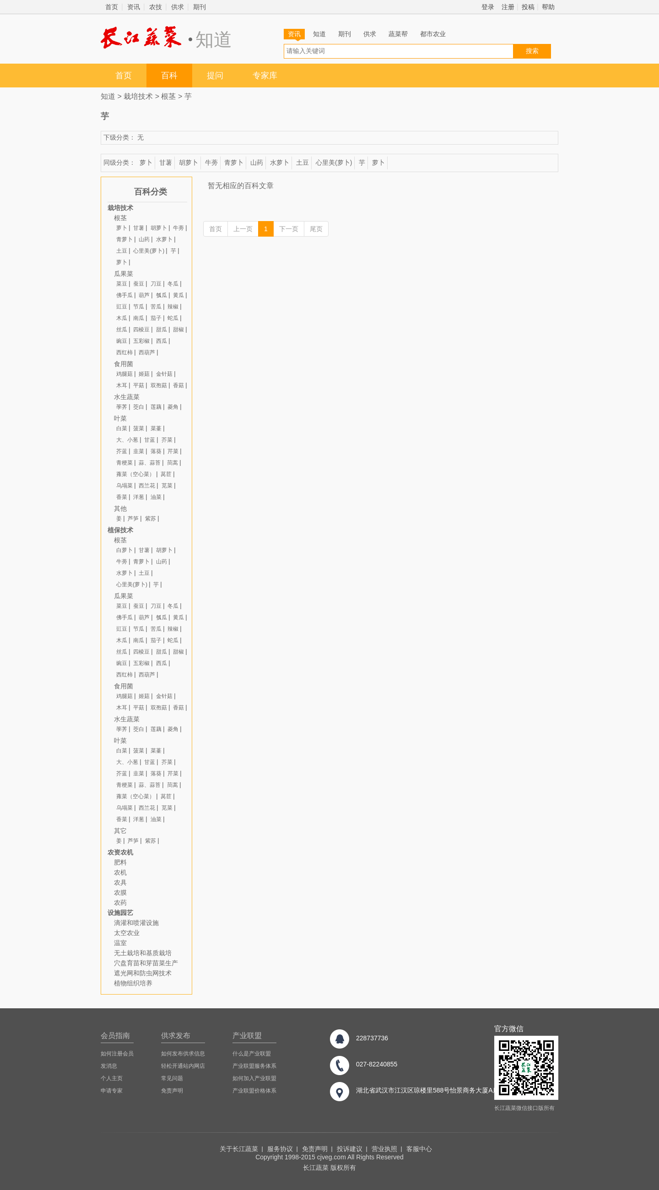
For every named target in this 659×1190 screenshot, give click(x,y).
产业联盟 (247, 1035)
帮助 (548, 7)
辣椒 (172, 306)
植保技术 (120, 530)
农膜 (120, 892)
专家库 (265, 75)
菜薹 (156, 428)
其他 (120, 508)
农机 (120, 872)
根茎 (168, 96)
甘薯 (165, 162)
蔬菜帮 (398, 34)
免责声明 (172, 1090)
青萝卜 (233, 162)
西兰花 (147, 485)
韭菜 (138, 451)
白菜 (121, 428)
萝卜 (146, 162)
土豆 (302, 162)
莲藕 (156, 407)
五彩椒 (141, 341)
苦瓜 (156, 306)
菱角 (172, 407)
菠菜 (138, 428)
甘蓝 (149, 440)
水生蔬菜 (127, 396)
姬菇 (144, 374)
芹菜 (172, 451)
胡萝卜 (188, 162)
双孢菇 (159, 385)
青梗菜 (124, 463)
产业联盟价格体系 (254, 1090)
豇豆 (121, 306)
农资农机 (120, 852)
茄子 (156, 318)
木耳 (121, 385)
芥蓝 (121, 451)
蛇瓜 (172, 318)
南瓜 (138, 318)
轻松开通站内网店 (183, 1066)
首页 (111, 7)
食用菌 (123, 364)
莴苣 (166, 474)
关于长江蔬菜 (239, 1148)
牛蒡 (211, 162)
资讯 (133, 7)
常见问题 (172, 1078)
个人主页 (112, 1078)
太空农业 (127, 932)
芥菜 (167, 440)
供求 (177, 7)
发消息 (109, 1066)
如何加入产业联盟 (254, 1078)
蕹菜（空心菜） (135, 474)
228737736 (372, 1038)
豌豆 (121, 341)
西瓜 (161, 341)
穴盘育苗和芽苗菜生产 (146, 963)
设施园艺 (120, 912)
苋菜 (167, 485)
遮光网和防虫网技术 (143, 973)
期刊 (199, 7)
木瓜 (121, 318)
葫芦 (144, 295)
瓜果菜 (123, 273)
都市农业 (433, 34)
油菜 (156, 497)
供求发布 (175, 1035)
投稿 (528, 7)
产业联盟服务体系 (254, 1066)
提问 (215, 75)
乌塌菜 (124, 485)
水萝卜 (279, 162)
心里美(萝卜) (334, 162)
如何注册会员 (117, 1053)
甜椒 (178, 329)
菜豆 (121, 284)
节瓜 (138, 306)
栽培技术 (138, 96)
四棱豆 (141, 329)
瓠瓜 (161, 295)
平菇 (138, 385)
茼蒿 (172, 463)
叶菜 (120, 418)
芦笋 (133, 518)
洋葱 (138, 497)
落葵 (156, 451)
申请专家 (112, 1090)
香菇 (178, 385)
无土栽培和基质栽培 (143, 953)
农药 (120, 902)
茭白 (138, 407)
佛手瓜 (124, 295)
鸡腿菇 (124, 374)
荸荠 (121, 407)
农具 (120, 882)
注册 (508, 7)
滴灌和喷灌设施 (136, 922)
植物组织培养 (133, 983)
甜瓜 (161, 329)
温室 (120, 943)
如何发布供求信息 (183, 1053)
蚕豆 (138, 284)
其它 (120, 830)
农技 (155, 7)
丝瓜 (121, 329)
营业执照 (384, 1148)
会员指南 (115, 1035)
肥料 (120, 862)
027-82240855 (376, 1064)
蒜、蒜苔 (150, 463)
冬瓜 (172, 284)
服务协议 (280, 1148)
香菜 (121, 497)
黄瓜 (178, 295)
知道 (319, 34)
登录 (487, 7)
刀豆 (156, 284)
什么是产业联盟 (251, 1053)
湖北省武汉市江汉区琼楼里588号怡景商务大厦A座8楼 (432, 1090)
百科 (169, 75)
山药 (256, 162)
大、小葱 (127, 440)
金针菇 (164, 374)
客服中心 (419, 1148)
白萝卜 (124, 550)
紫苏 (150, 518)
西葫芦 (147, 352)
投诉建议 (349, 1148)
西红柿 (124, 352)
